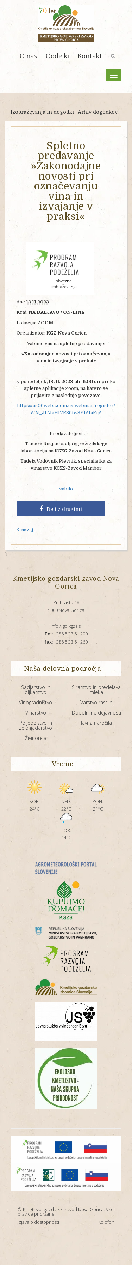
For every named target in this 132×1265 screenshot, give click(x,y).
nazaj (25, 529)
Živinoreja (35, 738)
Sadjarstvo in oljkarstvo (35, 689)
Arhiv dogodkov (98, 112)
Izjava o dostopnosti (38, 1222)
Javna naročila (96, 722)
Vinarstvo (35, 712)
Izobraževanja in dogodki (42, 112)
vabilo (66, 489)
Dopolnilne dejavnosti (96, 712)
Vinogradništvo (35, 702)
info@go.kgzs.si (66, 626)
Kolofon (106, 1222)
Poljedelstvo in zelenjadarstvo (35, 725)
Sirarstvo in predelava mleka (96, 689)
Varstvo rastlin (96, 702)
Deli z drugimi (60, 509)
